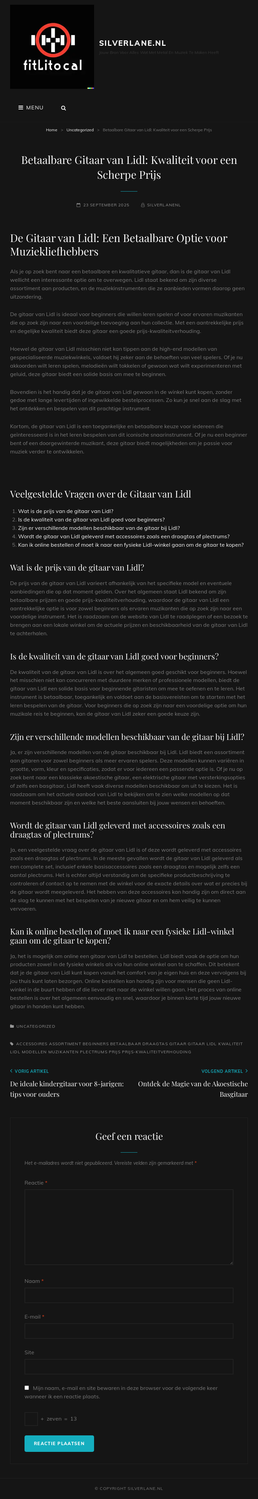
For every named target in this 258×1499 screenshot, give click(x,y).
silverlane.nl (133, 43)
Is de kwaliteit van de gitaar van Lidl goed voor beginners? (91, 519)
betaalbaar (125, 1043)
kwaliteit (230, 1043)
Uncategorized (80, 129)
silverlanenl (164, 204)
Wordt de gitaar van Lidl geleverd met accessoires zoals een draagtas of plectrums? (123, 536)
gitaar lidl (202, 1043)
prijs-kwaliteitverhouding (156, 1051)
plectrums (94, 1051)
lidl (15, 1051)
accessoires (31, 1043)
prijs (115, 1051)
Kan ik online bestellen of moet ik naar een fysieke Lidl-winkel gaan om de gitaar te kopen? (131, 544)
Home (51, 129)
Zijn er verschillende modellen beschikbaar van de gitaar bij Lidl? (99, 527)
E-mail (34, 1316)
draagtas (155, 1043)
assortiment (65, 1043)
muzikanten (63, 1051)
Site (29, 1352)
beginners (96, 1043)
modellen (34, 1051)
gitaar (177, 1043)
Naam (34, 1280)
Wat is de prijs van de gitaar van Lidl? (65, 511)
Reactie (36, 1182)
